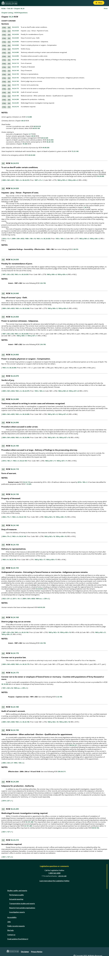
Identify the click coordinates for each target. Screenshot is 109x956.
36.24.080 (15, 52)
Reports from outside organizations (22, 908)
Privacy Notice (36, 952)
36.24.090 (15, 56)
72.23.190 (74, 151)
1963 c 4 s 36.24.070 (22, 391)
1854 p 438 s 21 (6, 634)
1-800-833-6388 (62, 876)
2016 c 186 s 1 (7, 461)
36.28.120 (49, 142)
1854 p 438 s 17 (51, 560)
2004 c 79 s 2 (6, 536)
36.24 (11, 16)
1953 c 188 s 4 (39, 391)
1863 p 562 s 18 (53, 722)
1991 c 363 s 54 (7, 688)
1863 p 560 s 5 (52, 308)
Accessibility (12, 917)
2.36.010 (75, 249)
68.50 (33, 136)
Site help (10, 930)
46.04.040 (31, 155)
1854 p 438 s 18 (64, 722)
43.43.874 (39, 589)
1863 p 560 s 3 (84, 239)
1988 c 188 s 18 (30, 239)
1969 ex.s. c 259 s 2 (42, 599)
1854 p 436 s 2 (73, 180)
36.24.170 (15, 85)
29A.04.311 (62, 772)
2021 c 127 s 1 (7, 832)
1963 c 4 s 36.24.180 (22, 722)
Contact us (11, 935)
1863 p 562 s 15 (49, 517)
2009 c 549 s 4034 (8, 391)
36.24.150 (15, 74)
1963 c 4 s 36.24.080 (22, 414)
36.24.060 (15, 45)
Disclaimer (25, 952)
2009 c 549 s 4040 (8, 722)
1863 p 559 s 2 (62, 180)
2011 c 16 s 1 (17, 599)
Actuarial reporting (16, 899)
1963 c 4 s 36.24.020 (43, 239)
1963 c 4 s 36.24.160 (21, 632)
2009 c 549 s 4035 (8, 414)
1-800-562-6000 (54, 873)
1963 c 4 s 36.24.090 (22, 437)
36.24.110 (15, 63)
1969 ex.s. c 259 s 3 (20, 688)
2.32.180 (59, 697)
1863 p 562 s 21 (100, 632)
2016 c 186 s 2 (82, 482)
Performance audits (16, 895)
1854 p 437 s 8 (74, 391)
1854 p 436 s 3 (95, 239)
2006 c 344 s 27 (7, 763)
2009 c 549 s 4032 (18, 239)
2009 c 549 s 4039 (8, 664)
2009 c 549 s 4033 (8, 308)
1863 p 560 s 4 (52, 274)
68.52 (23, 121)
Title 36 (9, 9)
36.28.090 (100, 176)
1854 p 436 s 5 (63, 308)
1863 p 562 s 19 (53, 632)
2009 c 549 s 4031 (8, 180)
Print (106, 9)
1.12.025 (28, 484)
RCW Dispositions (21, 13)
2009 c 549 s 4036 (8, 437)
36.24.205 (15, 103)
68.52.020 (44, 138)
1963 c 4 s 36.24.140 (19, 536)
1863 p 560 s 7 (21, 336)
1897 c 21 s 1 (38, 180)
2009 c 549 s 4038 (28, 599)
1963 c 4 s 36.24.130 (19, 517)
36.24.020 (15, 31)
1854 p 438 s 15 (61, 517)
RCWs (3, 9)
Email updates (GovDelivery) (17, 939)
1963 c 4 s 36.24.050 (21, 334)
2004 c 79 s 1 (6, 517)
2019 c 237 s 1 (7, 801)
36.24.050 (15, 42)
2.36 (84, 207)
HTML (4, 27)
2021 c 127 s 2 (7, 857)
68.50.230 (41, 607)
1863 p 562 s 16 (49, 536)
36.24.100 (15, 60)
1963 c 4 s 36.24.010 (22, 180)
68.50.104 (95, 828)
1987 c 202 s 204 (8, 632)
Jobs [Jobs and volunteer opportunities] (9, 922)
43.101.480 (29, 822)
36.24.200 (15, 99)
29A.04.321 (73, 745)
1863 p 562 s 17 (39, 560)
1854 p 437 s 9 (63, 414)
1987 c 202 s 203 (8, 334)
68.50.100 (36, 128)
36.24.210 (15, 107)
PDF (9, 27)
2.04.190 (43, 283)
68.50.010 (37, 126)
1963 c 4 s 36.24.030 (21, 274)
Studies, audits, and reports (17, 890)
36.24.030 (15, 34)
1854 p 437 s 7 (32, 336)
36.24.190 (15, 96)
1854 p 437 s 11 (62, 461)
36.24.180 (15, 92)
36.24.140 (15, 70)
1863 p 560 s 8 (63, 391)
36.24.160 (15, 81)
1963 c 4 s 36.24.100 (20, 461)
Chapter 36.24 (19, 9)
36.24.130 (15, 67)
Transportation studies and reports (22, 903)
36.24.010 (15, 27)
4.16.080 (29, 117)
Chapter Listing (7, 13)
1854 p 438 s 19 (65, 632)
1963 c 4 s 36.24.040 (22, 308)
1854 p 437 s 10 (64, 437)
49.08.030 (45, 148)
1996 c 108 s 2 (18, 763)
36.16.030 (4, 684)
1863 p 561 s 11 (50, 461)
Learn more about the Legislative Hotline (54, 881)
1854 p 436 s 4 (62, 274)
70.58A (24, 144)
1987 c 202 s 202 (8, 274)
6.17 (30, 134)
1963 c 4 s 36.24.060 (9, 368)
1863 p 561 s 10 (53, 437)
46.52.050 (49, 140)
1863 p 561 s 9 (52, 414)
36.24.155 (15, 78)
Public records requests (16, 926)
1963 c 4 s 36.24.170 (22, 664)
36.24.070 (15, 49)
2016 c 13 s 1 (6, 239)
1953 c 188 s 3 (60, 239)
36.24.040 (15, 38)
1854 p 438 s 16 (61, 536)
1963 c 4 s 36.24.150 (9, 560)
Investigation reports (17, 912)
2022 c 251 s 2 (7, 599)
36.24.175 (15, 88)
